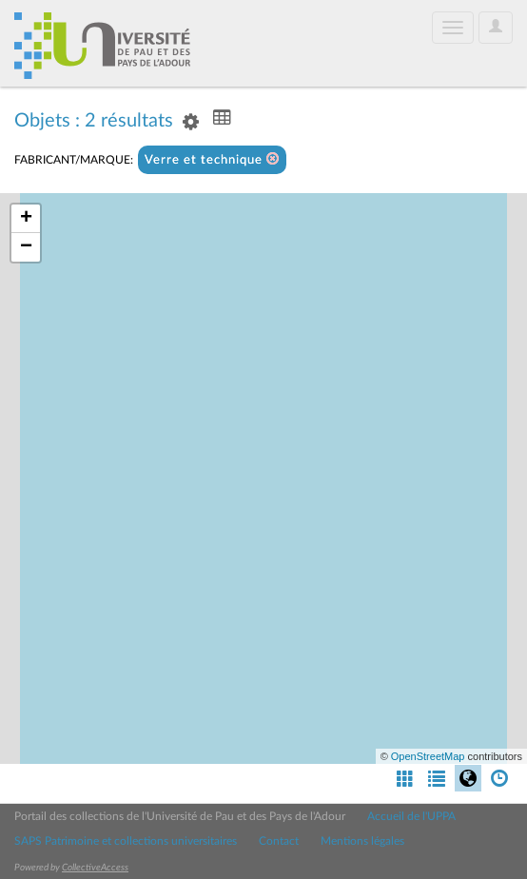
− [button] (26, 247)
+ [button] (26, 219)
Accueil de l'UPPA (411, 816)
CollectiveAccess (95, 867)
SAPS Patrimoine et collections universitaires (125, 841)
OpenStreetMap (428, 756)
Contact (279, 841)
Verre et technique (212, 159)
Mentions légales (362, 841)
